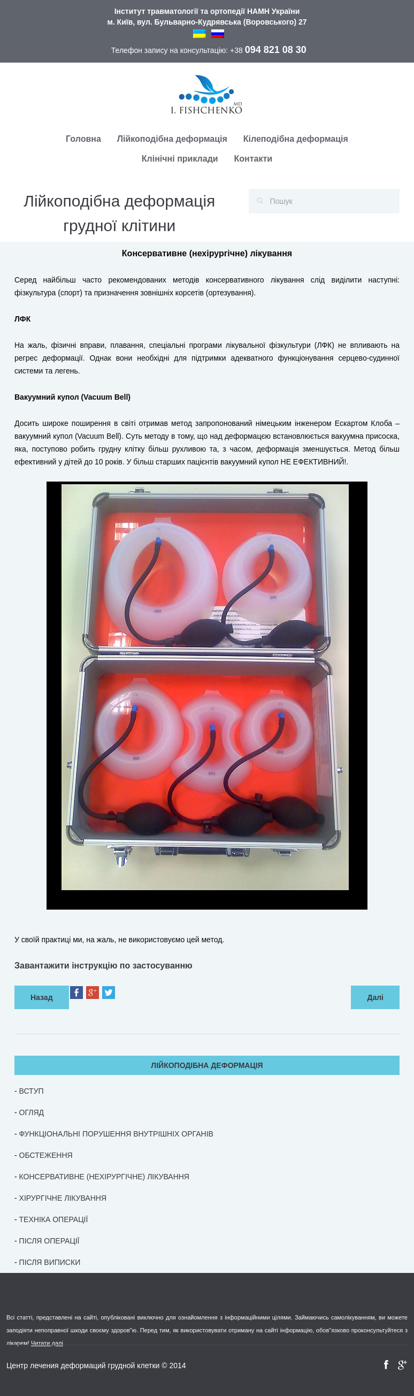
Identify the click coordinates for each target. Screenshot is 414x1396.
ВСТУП (31, 1091)
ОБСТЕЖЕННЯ (46, 1155)
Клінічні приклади (180, 158)
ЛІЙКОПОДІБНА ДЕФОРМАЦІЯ (207, 1065)
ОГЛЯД (31, 1112)
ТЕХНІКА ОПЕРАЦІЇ (53, 1219)
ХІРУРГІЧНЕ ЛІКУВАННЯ (62, 1198)
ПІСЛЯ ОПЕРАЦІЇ (49, 1241)
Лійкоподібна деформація (172, 138)
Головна (83, 138)
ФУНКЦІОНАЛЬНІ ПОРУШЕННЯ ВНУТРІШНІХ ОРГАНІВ (116, 1134)
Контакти (253, 158)
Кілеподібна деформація (295, 138)
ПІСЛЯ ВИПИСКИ (50, 1262)
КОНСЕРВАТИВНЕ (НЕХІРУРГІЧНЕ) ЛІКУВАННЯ (104, 1176)
